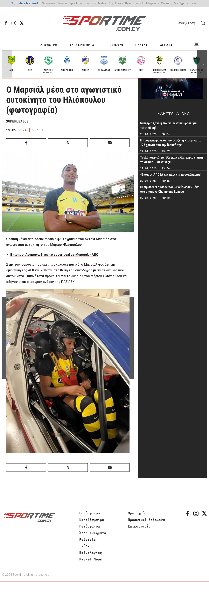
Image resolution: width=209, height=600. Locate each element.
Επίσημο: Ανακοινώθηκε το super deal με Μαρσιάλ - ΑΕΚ (54, 254)
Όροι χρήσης (139, 513)
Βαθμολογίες (90, 553)
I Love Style (123, 3)
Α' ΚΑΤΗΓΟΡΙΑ (82, 45)
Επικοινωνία (139, 526)
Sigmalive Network (25, 3)
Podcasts (87, 539)
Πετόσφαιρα (89, 526)
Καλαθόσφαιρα (91, 520)
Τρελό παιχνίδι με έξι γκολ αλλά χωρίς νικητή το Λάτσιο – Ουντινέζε (171, 159)
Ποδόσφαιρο (89, 513)
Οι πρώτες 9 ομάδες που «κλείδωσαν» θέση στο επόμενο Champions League (169, 189)
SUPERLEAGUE (17, 121)
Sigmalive (48, 3)
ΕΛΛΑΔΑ (141, 45)
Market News (90, 559)
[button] (202, 64)
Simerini (62, 3)
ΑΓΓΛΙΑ (166, 45)
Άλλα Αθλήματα (92, 533)
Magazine (152, 3)
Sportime (75, 3)
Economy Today (95, 3)
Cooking (166, 3)
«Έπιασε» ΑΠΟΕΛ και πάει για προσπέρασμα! (170, 174)
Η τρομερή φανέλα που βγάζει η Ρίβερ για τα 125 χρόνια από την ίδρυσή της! (170, 142)
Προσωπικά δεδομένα (146, 520)
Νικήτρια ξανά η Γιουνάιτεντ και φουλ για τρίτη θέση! (168, 125)
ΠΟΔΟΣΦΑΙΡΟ (47, 45)
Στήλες (85, 546)
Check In (138, 3)
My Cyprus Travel (185, 3)
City (110, 3)
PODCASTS (115, 45)
